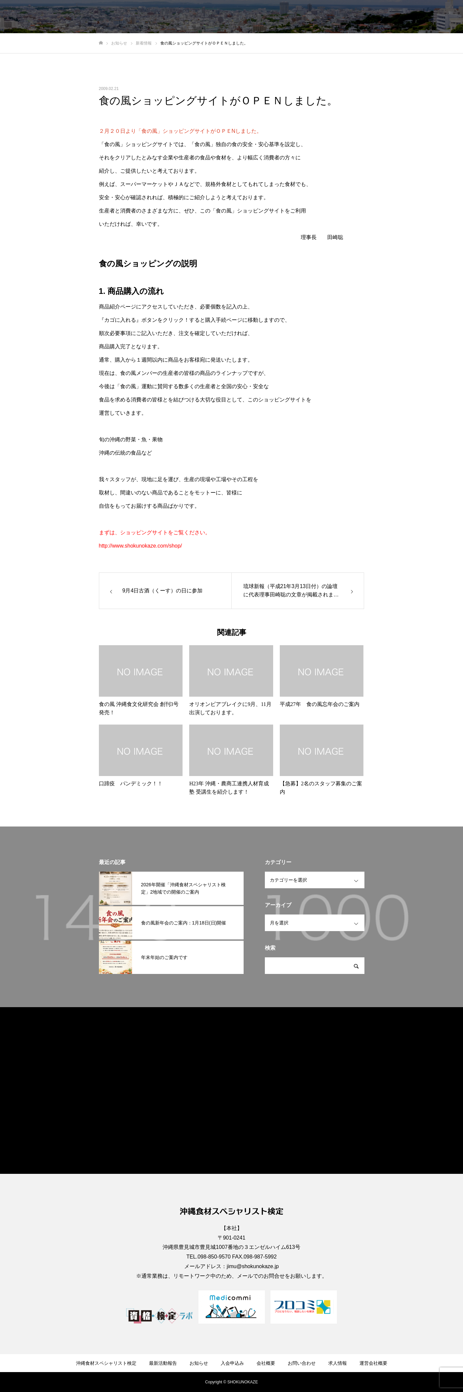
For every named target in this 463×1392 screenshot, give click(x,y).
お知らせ (265, 17)
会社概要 (331, 17)
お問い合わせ (366, 17)
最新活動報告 (230, 17)
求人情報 (401, 17)
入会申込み (298, 17)
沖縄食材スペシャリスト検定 (174, 17)
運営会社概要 (436, 17)
